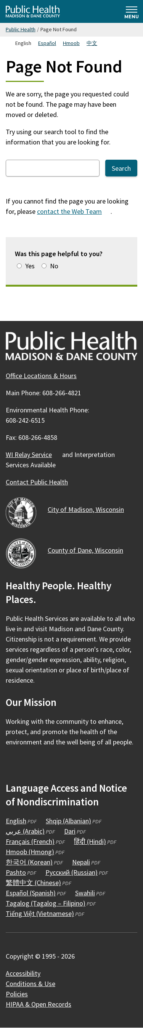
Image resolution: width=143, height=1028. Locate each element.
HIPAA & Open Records (38, 1004)
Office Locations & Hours (41, 375)
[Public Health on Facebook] (12, 764)
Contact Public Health (37, 482)
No (54, 265)
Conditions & (35, 983)
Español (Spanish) (31, 892)
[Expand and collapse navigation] (131, 11)
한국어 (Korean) (29, 862)
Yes (30, 265)
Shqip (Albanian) (68, 820)
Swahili (85, 892)
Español (47, 43)
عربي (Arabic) (25, 831)
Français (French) (30, 841)
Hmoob (71, 43)
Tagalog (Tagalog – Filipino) (45, 903)
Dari (70, 831)
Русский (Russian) (71, 872)
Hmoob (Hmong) (30, 851)
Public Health (20, 29)
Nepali (81, 862)
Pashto (16, 872)
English (16, 820)
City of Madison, (90, 509)
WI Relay (33, 454)
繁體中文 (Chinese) (33, 882)
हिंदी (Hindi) (90, 841)
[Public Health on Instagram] (33, 764)
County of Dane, (90, 550)
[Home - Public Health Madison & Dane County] (33, 11)
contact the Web (74, 211)
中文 (92, 43)
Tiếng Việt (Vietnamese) (40, 913)
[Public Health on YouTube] (54, 764)
